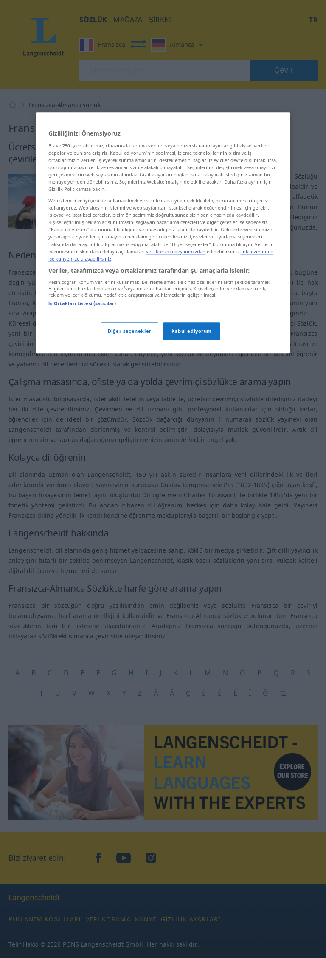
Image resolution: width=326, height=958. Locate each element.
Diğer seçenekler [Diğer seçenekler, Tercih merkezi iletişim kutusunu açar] (130, 331)
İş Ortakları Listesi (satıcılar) (82, 303)
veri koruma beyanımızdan (175, 251)
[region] (163, 232)
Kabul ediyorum (191, 331)
